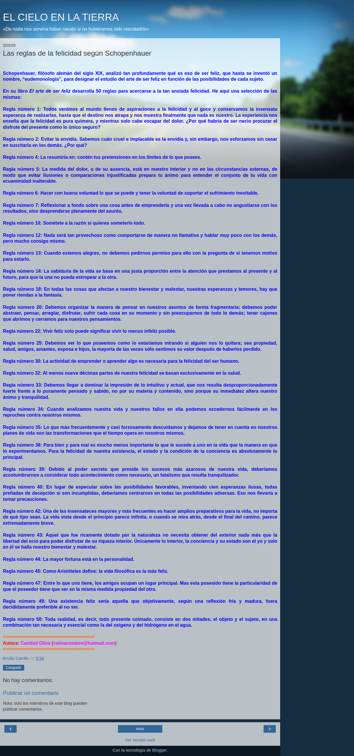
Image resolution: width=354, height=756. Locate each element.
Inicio (140, 729)
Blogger (159, 750)
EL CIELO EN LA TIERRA (61, 17)
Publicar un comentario (31, 693)
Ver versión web (140, 740)
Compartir (13, 668)
